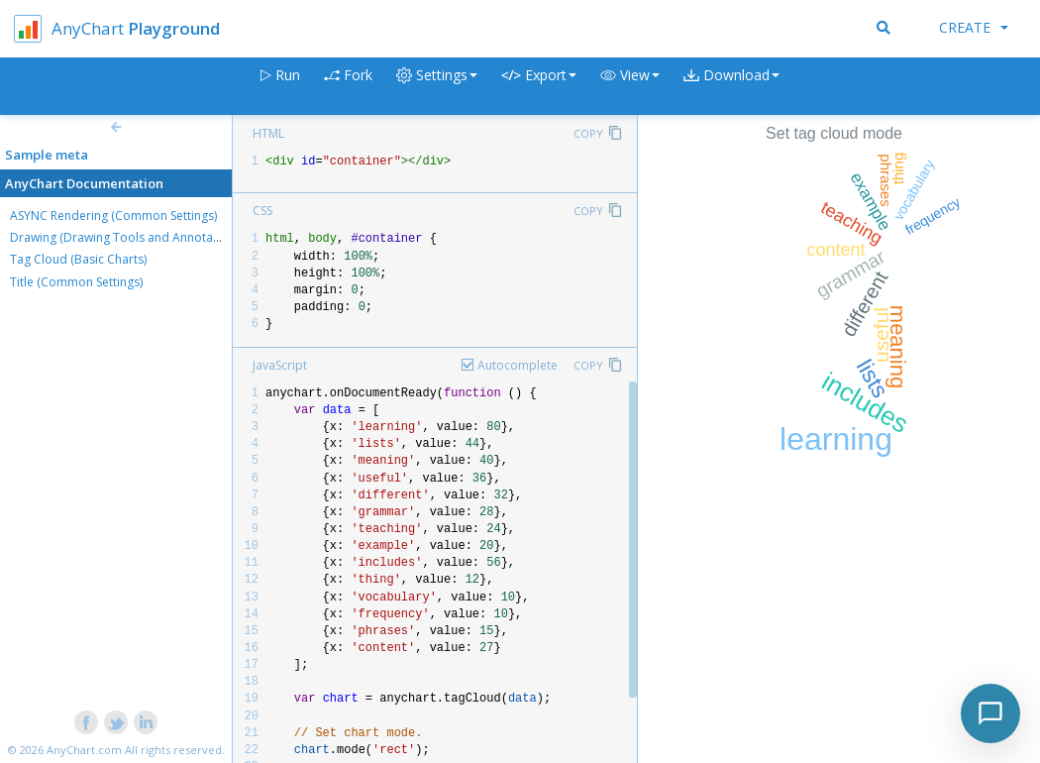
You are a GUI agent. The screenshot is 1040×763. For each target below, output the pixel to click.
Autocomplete (517, 365)
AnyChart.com (84, 749)
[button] (630, 86)
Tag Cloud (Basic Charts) (78, 259)
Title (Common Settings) (76, 281)
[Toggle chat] (990, 713)
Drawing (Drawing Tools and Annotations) (127, 237)
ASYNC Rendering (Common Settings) (113, 215)
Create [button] (973, 27)
